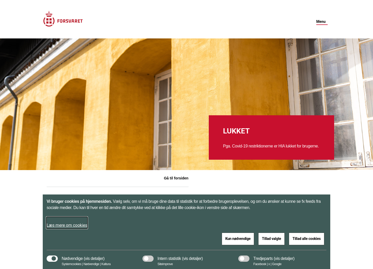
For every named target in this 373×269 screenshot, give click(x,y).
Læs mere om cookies (67, 225)
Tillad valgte (271, 239)
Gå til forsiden (176, 178)
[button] (94, 256)
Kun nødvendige (238, 239)
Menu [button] (321, 21)
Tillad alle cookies (306, 239)
